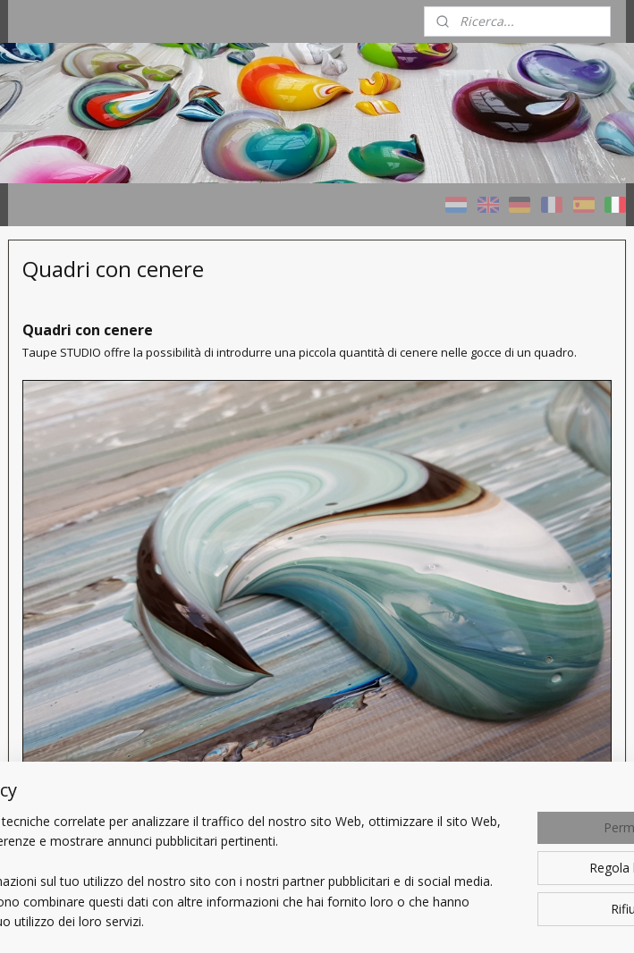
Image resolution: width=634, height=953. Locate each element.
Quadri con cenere (76, 603)
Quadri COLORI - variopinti (71, 494)
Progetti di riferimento (87, 648)
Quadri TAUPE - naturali (68, 552)
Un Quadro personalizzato (65, 700)
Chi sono (48, 769)
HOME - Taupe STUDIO (66, 436)
